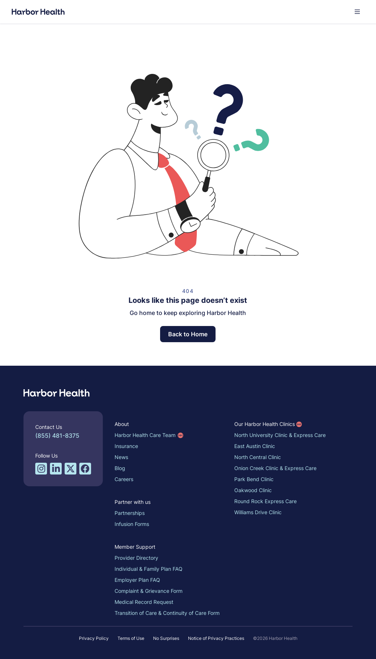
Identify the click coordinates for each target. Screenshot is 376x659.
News (121, 457)
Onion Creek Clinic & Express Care (275, 468)
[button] (357, 11)
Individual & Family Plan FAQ (148, 569)
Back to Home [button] (187, 334)
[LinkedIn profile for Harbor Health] (56, 468)
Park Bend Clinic (254, 479)
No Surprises (166, 638)
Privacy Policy (94, 638)
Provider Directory (136, 558)
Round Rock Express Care (265, 501)
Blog (120, 468)
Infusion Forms (132, 524)
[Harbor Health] (38, 11)
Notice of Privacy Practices (216, 638)
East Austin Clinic (254, 446)
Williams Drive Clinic (258, 512)
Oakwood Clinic (253, 490)
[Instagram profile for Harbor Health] (41, 468)
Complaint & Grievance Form (148, 591)
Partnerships (130, 513)
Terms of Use (131, 638)
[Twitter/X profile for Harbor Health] (70, 468)
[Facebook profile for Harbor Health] (85, 468)
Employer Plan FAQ (137, 580)
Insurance (126, 446)
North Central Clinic (257, 457)
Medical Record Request (144, 602)
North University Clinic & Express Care (280, 435)
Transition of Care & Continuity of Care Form (167, 613)
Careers (124, 479)
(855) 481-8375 (57, 435)
